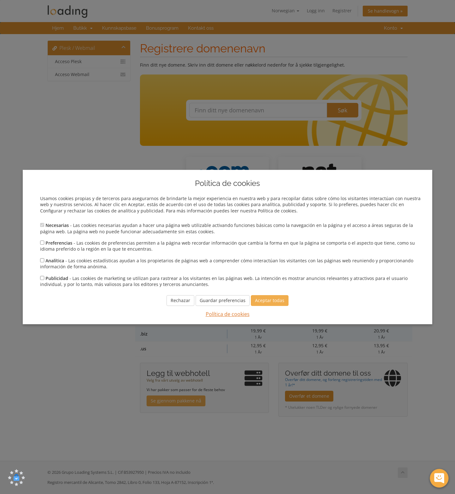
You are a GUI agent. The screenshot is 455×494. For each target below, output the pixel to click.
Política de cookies (228, 314)
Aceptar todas (269, 301)
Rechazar (180, 301)
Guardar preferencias (223, 301)
